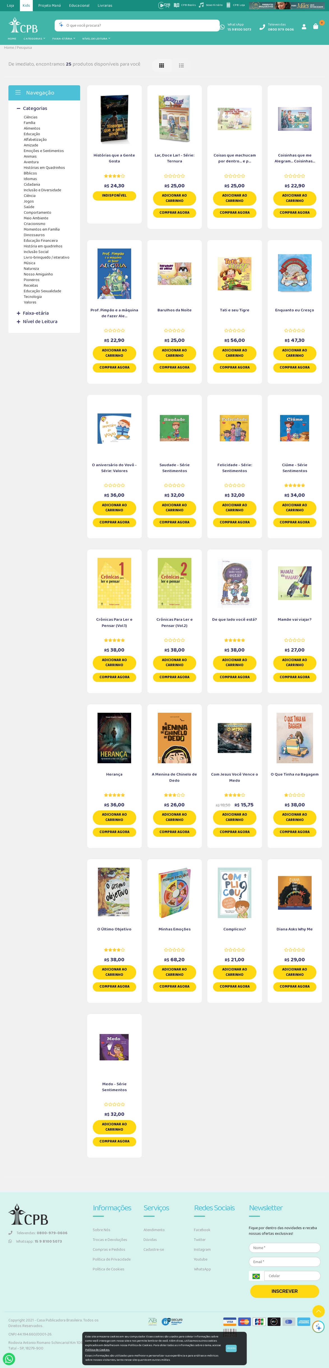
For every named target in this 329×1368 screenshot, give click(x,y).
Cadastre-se (153, 1250)
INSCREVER (285, 1291)
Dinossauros (34, 235)
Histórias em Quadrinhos (44, 168)
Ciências (31, 117)
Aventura (31, 162)
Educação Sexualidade (42, 291)
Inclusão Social (36, 252)
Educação (32, 134)
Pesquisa (24, 48)
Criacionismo (34, 224)
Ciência (30, 196)
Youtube (200, 1259)
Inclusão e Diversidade (42, 190)
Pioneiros (32, 280)
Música (29, 263)
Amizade (31, 145)
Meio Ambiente (36, 218)
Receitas (31, 285)
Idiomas (30, 179)
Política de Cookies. (97, 1349)
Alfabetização (35, 140)
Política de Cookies (108, 1269)
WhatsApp (202, 1269)
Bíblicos (30, 173)
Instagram (202, 1250)
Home (12, 38)
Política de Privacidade (112, 1259)
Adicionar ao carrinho (174, 198)
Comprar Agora (174, 213)
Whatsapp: (35, 1241)
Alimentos (32, 128)
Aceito (231, 1348)
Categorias (34, 38)
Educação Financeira (41, 241)
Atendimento (154, 1230)
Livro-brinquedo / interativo (46, 257)
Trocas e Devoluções (110, 1240)
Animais (30, 156)
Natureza (31, 269)
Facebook (202, 1230)
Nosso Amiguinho (38, 274)
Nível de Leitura (96, 38)
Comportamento (37, 213)
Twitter (200, 1240)
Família (29, 123)
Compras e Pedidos (109, 1250)
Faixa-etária (63, 38)
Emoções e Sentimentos (44, 151)
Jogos (29, 201)
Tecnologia (33, 297)
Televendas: (38, 1233)
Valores (30, 302)
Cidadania (32, 184)
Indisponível (114, 196)
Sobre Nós (101, 1230)
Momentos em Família (42, 229)
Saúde (29, 207)
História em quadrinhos (43, 246)
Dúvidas (150, 1240)
